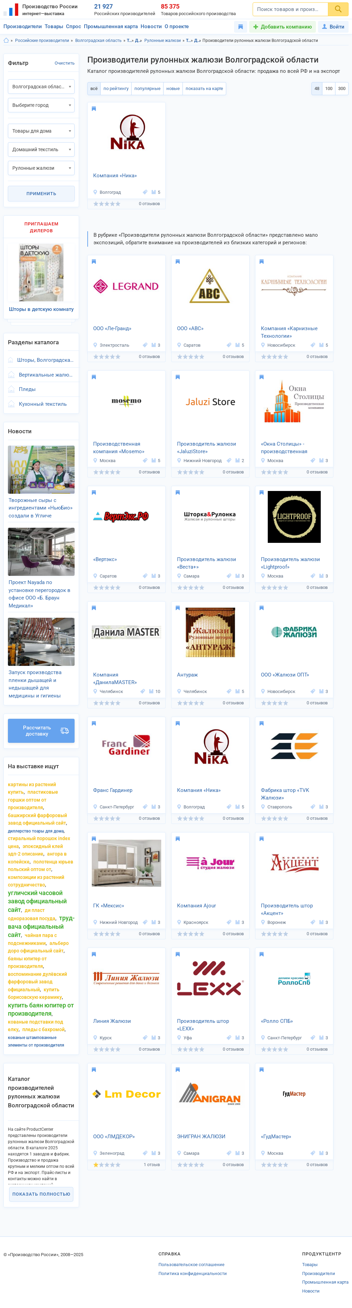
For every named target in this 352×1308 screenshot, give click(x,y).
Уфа (184, 1037)
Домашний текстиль (138, 40)
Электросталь (111, 345)
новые (173, 88)
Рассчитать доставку (46, 731)
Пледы (27, 389)
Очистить (65, 63)
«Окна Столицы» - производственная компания (284, 448)
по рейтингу (116, 88)
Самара (188, 576)
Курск (102, 1037)
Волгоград (107, 192)
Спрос (73, 26)
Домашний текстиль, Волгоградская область (197, 40)
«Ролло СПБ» (277, 1021)
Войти (333, 27)
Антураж (187, 675)
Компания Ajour (196, 906)
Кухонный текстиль (43, 404)
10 (154, 691)
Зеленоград (108, 1153)
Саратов (188, 345)
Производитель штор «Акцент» (287, 910)
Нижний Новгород (199, 460)
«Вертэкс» (105, 559)
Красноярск (192, 922)
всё (94, 88)
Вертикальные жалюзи (47, 375)
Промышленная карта (111, 26)
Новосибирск (278, 345)
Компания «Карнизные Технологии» (289, 332)
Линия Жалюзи (112, 1021)
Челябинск (108, 691)
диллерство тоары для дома (36, 831)
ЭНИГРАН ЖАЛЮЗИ (201, 1136)
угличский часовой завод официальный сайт (37, 901)
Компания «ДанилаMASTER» (115, 679)
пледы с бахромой (43, 1029)
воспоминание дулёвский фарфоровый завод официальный (37, 981)
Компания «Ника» (115, 175)
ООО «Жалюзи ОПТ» (285, 675)
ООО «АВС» (190, 328)
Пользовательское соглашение (191, 1264)
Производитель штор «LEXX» (203, 1025)
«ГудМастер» (276, 1136)
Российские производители (42, 40)
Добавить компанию (286, 27)
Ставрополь (276, 806)
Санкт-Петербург (113, 806)
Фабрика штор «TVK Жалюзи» (285, 794)
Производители (22, 26)
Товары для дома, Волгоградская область (189, 40)
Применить (41, 193)
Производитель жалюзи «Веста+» (206, 563)
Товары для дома (130, 40)
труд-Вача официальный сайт (41, 926)
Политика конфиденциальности (192, 1273)
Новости (151, 26)
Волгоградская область (98, 40)
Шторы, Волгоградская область (46, 360)
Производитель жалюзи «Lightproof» (290, 563)
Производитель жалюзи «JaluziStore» (206, 448)
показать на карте (204, 88)
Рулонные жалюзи (162, 40)
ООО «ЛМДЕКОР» (114, 1136)
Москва (104, 460)
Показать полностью (41, 1194)
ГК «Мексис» (108, 906)
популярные (147, 88)
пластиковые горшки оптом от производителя (33, 799)
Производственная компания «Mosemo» (118, 448)
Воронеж (273, 922)
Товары (54, 26)
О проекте (177, 26)
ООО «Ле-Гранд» (112, 328)
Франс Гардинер (112, 790)
